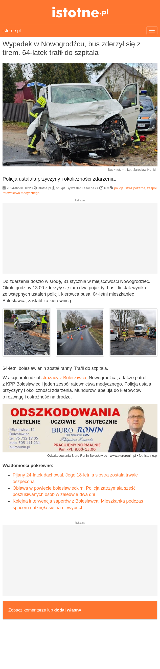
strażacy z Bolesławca (63, 377)
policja (119, 188)
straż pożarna (135, 188)
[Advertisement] (80, 240)
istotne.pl (80, 12)
